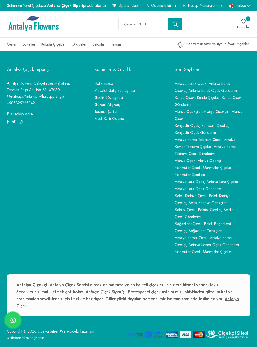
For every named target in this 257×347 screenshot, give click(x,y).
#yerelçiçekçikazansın (76, 331)
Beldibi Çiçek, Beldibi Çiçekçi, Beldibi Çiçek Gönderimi (204, 213)
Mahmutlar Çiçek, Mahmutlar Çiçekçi (203, 251)
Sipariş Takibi (129, 5)
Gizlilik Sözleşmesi (108, 97)
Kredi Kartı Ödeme (109, 118)
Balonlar (98, 44)
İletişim (116, 44)
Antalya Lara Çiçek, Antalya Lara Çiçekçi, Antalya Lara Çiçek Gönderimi (207, 185)
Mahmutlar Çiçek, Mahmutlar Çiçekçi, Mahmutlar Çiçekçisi (204, 171)
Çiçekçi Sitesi (47, 331)
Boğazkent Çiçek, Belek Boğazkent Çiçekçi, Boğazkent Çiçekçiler (203, 227)
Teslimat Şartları (106, 111)
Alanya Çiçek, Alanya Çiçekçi (198, 160)
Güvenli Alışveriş (107, 104)
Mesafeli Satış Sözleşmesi (114, 90)
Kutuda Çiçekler (53, 44)
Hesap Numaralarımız (205, 5)
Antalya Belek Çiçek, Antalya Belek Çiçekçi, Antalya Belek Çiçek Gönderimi (206, 87)
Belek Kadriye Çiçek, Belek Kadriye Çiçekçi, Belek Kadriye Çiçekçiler (203, 199)
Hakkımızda (103, 83)
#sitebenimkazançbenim (26, 337)
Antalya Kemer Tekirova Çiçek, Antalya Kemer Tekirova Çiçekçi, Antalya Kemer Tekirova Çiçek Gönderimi (205, 146)
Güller (12, 44)
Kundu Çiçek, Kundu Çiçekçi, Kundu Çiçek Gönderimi (208, 101)
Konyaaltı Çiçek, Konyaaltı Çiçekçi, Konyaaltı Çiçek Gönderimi (202, 129)
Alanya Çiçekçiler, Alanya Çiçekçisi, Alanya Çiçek (208, 115)
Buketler (28, 44)
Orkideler (79, 44)
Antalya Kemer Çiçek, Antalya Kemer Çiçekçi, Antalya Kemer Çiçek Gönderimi (207, 241)
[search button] (175, 24)
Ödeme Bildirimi (163, 5)
